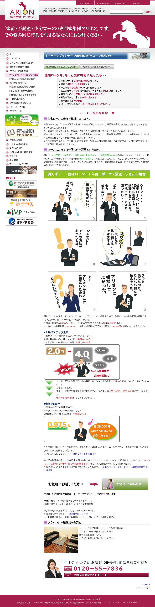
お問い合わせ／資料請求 (22, 152)
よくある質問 (22, 148)
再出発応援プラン (22, 83)
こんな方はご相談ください (22, 63)
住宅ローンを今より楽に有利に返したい (61, 66)
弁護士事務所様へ (21, 170)
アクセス (22, 156)
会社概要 (136, 3)
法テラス (21, 203)
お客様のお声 (22, 120)
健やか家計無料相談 (22, 67)
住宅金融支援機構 (21, 184)
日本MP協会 (21, 212)
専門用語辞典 (22, 132)
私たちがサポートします (22, 111)
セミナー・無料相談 (22, 144)
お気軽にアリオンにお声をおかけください (97, 568)
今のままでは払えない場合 (22, 79)
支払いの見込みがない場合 (22, 87)
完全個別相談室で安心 (22, 103)
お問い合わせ (120, 3)
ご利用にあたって (84, 3)
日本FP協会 (21, 222)
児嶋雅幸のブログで (78, 514)
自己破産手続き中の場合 (22, 91)
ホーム (22, 54)
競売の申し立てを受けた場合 (22, 95)
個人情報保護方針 (103, 3)
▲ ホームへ (145, 585)
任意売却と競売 (22, 99)
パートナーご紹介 (22, 107)
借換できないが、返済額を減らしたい (96, 66)
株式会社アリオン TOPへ (22, 7)
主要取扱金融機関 (22, 140)
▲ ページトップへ (143, 588)
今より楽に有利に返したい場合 (22, 75)
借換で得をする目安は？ (84, 454)
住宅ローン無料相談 (96, 484)
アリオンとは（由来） (22, 164)
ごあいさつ (22, 59)
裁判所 (21, 193)
